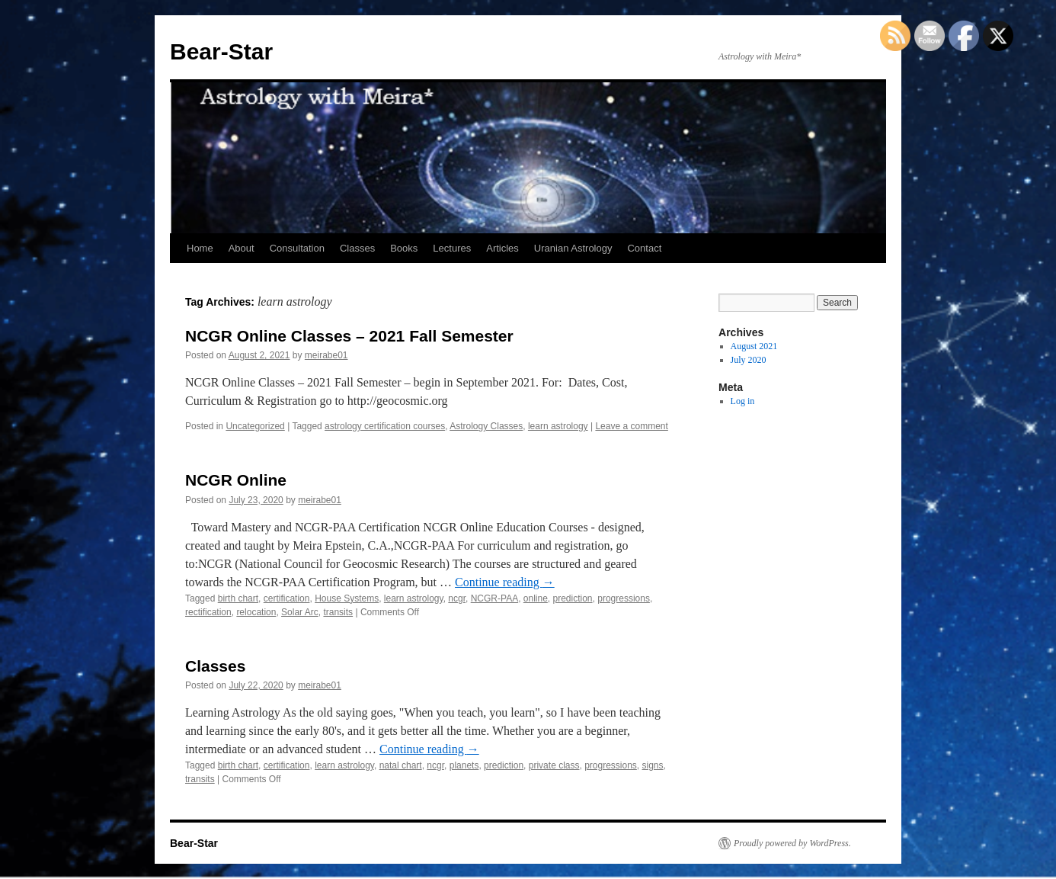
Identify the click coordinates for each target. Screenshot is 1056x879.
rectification (208, 612)
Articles (502, 248)
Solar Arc (299, 612)
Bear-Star (221, 51)
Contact (644, 248)
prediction (573, 598)
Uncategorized (255, 426)
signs (653, 765)
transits (338, 612)
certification (287, 598)
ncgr (457, 598)
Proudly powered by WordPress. (792, 843)
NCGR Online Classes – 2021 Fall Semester (349, 336)
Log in (743, 401)
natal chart (400, 765)
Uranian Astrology (573, 248)
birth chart (238, 598)
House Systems (347, 598)
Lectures (452, 248)
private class (554, 765)
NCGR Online (235, 480)
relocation (256, 612)
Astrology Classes (486, 426)
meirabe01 (326, 355)
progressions (623, 598)
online (535, 598)
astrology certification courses (385, 426)
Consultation (297, 248)
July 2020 (748, 359)
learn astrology (558, 426)
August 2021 (754, 346)
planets (464, 765)
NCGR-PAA (494, 598)
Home (200, 248)
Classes (357, 248)
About (241, 248)
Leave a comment (631, 426)
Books (404, 248)
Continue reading (505, 582)
